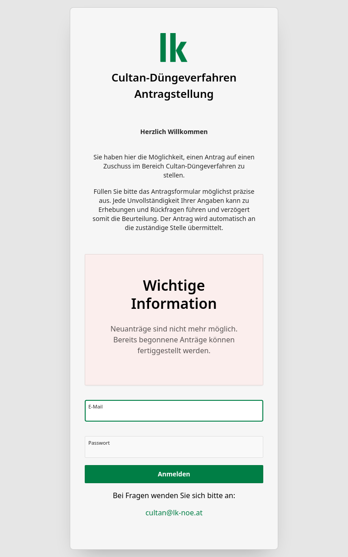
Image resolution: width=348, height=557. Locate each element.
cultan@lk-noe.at (174, 513)
